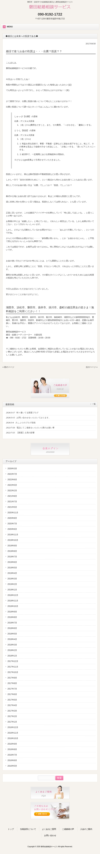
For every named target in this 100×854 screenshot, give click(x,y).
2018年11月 (13, 601)
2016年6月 (12, 760)
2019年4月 (12, 573)
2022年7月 (12, 474)
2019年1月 (12, 590)
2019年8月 (12, 551)
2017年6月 (12, 694)
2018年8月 (12, 617)
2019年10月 (13, 540)
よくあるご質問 (49, 829)
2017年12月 (13, 661)
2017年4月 (12, 705)
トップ (11, 829)
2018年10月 (13, 606)
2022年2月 (12, 490)
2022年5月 (12, 485)
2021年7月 (12, 501)
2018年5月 (12, 634)
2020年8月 (12, 518)
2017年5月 (12, 700)
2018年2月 (12, 650)
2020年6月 (12, 529)
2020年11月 (13, 512)
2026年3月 (12, 468)
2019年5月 (12, 567)
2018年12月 (13, 595)
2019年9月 (12, 545)
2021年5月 (12, 507)
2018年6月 (12, 628)
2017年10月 (13, 672)
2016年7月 (12, 755)
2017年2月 (12, 716)
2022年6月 (12, 479)
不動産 (49, 144)
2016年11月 (13, 733)
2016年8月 (12, 749)
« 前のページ (8, 367)
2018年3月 (12, 645)
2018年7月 (12, 623)
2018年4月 (12, 639)
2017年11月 (13, 667)
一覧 (94, 404)
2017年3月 (12, 711)
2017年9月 (12, 678)
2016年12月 (13, 727)
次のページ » (92, 367)
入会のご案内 (86, 829)
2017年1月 (12, 722)
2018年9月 (12, 612)
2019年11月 (13, 534)
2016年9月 (12, 744)
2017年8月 (12, 683)
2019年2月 (12, 584)
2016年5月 (12, 766)
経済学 (25, 154)
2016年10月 (13, 738)
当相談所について (28, 829)
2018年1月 (12, 656)
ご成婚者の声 (68, 829)
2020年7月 (12, 523)
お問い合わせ (50, 835)
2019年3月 (12, 579)
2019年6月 (12, 562)
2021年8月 (12, 496)
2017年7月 (12, 689)
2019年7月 (12, 556)
